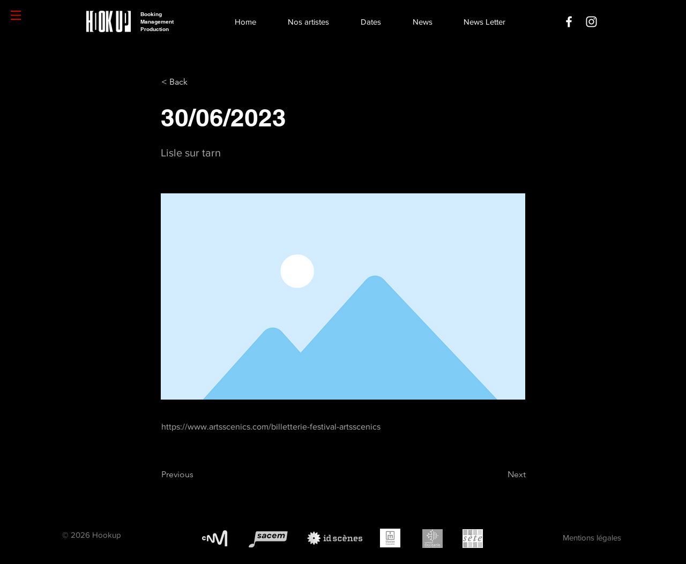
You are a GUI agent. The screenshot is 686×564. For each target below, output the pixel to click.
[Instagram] (591, 21)
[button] (16, 15)
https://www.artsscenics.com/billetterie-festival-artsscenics (271, 426)
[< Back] (196, 82)
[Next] (499, 474)
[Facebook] (569, 21)
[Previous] (196, 474)
